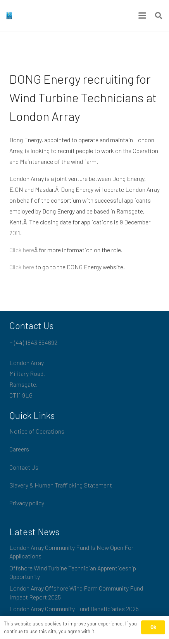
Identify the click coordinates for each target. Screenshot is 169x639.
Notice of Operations (36, 431)
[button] (142, 15)
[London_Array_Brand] (9, 15)
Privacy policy (26, 502)
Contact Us (23, 467)
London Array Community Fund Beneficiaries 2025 (74, 608)
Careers (19, 449)
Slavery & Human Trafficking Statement (60, 485)
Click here (21, 249)
